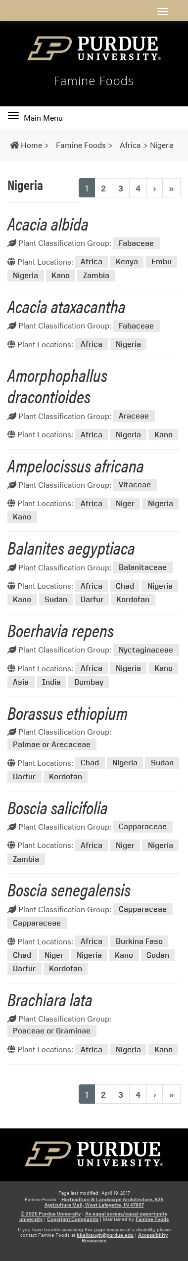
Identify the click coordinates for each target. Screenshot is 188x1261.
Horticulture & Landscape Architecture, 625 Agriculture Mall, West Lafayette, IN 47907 (104, 1202)
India (51, 682)
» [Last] (171, 188)
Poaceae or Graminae (52, 1031)
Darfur (92, 600)
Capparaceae (143, 827)
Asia (21, 682)
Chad (125, 586)
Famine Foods (94, 81)
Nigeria (25, 275)
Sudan (56, 600)
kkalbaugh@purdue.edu (105, 1234)
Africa (91, 262)
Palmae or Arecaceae (52, 744)
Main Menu (35, 118)
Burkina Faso (139, 941)
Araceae (134, 416)
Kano (60, 275)
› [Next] (154, 188)
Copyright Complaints (72, 1218)
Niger (125, 503)
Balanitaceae (143, 567)
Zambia (96, 275)
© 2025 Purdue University (51, 1213)
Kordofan (132, 600)
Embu (161, 262)
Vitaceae (135, 485)
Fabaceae (136, 243)
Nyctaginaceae (146, 649)
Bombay (88, 682)
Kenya (127, 262)
